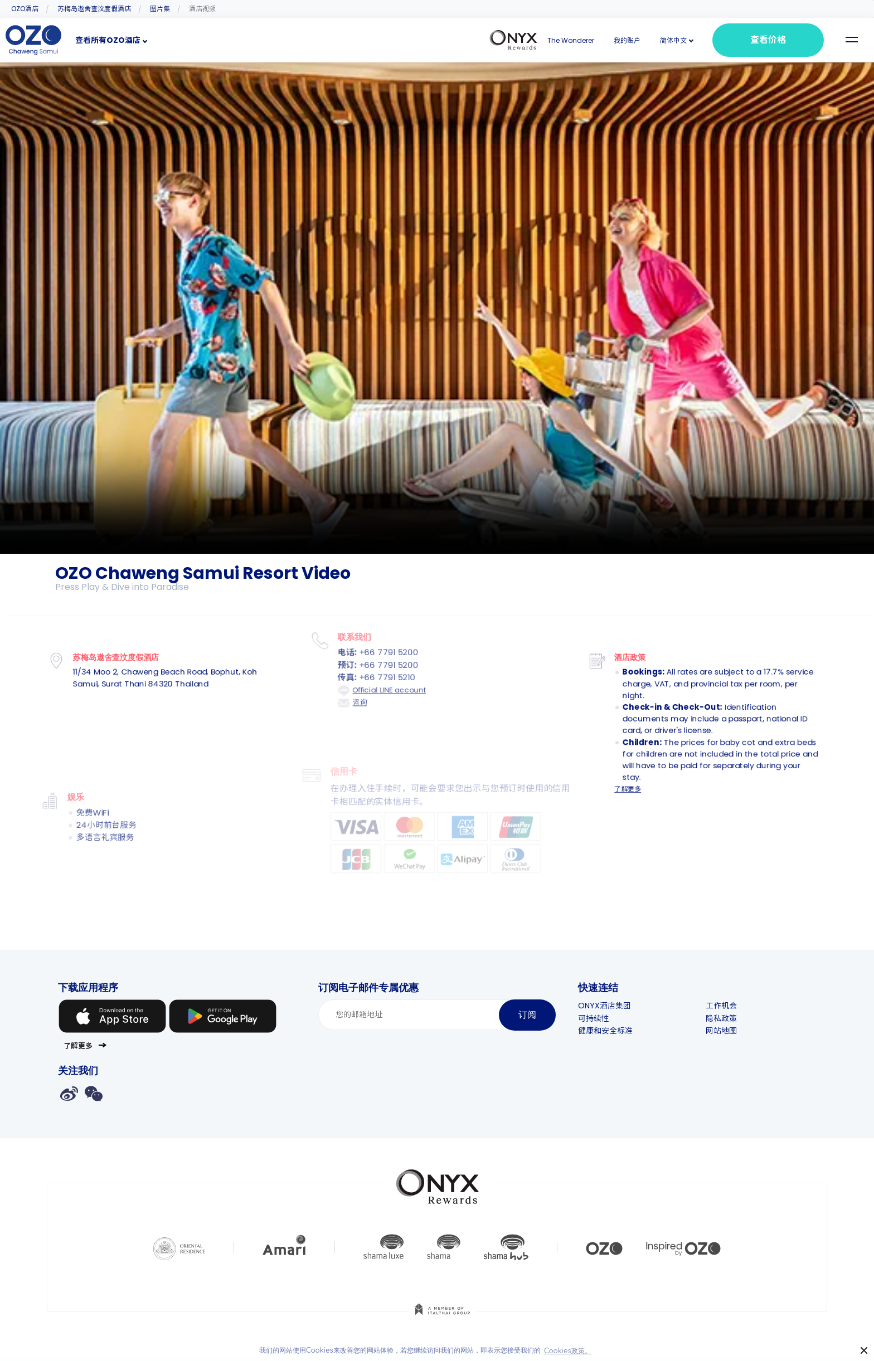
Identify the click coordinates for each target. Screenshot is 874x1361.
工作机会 (731, 1005)
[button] (673, 40)
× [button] (864, 1350)
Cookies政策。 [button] (567, 1351)
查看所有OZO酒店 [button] (107, 40)
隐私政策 (731, 1018)
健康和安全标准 (616, 1030)
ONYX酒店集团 (615, 1005)
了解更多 (624, 780)
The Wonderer (570, 40)
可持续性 (604, 1018)
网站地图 (731, 1030)
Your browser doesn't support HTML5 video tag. (437, 308)
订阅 (527, 1014)
